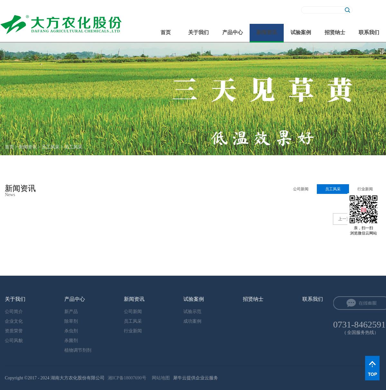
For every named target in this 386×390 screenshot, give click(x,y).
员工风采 (50, 147)
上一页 (344, 218)
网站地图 (160, 378)
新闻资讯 (28, 147)
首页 (166, 32)
